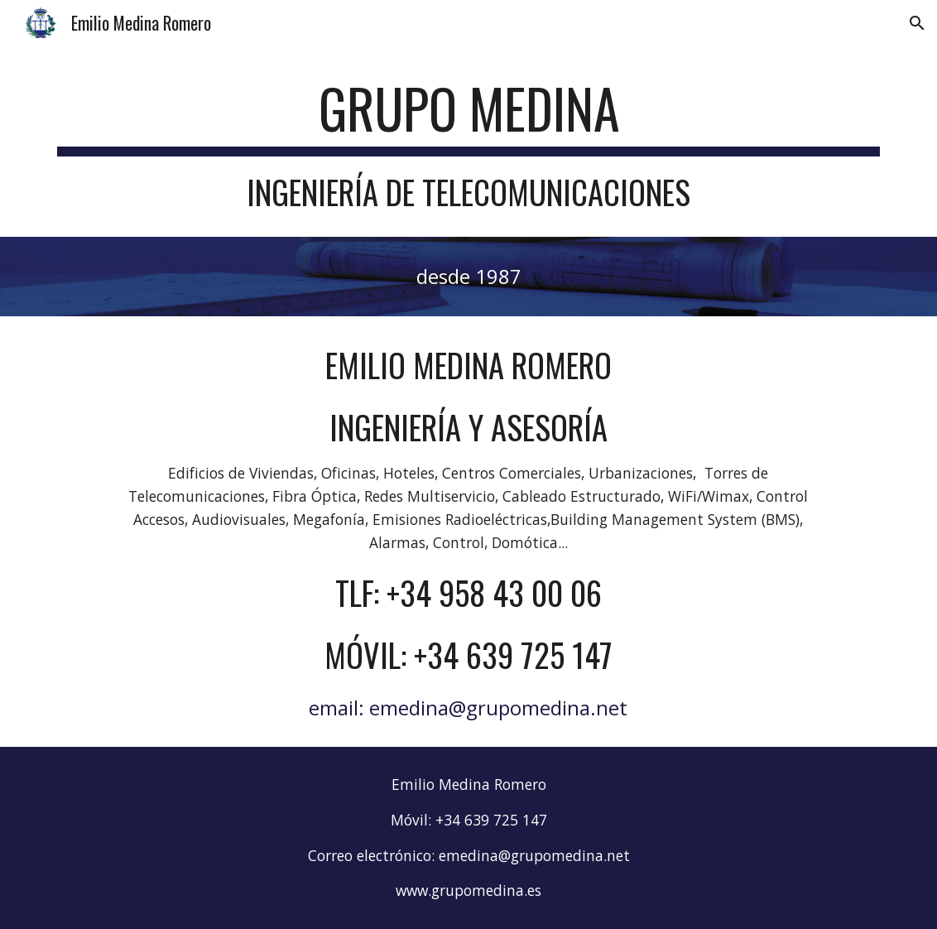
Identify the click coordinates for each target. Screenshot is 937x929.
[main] (468, 143)
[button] (917, 23)
